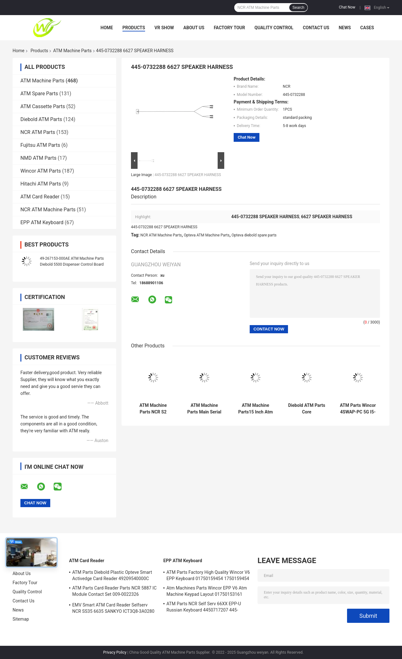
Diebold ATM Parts (41, 119)
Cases (367, 27)
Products (133, 27)
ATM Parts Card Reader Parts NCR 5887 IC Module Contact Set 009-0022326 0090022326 (114, 592)
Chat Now (347, 7)
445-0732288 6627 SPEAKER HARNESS (188, 175)
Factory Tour (229, 27)
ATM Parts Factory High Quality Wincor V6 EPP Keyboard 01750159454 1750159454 (208, 575)
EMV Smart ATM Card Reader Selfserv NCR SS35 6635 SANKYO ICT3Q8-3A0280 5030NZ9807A (113, 609)
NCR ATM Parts (37, 132)
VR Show (164, 27)
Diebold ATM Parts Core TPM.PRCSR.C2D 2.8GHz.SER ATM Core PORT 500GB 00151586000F (306, 409)
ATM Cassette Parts (42, 106)
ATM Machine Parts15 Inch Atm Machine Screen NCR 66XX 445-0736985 (255, 409)
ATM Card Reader (39, 197)
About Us (193, 27)
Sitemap (21, 619)
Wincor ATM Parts (40, 171)
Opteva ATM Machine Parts (206, 235)
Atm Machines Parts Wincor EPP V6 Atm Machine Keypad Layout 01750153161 (206, 591)
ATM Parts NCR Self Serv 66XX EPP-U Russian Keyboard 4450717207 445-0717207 (203, 607)
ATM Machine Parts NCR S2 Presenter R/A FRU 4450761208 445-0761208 (152, 409)
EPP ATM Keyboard (41, 222)
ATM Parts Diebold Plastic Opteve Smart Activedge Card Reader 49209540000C (112, 575)
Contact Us (316, 27)
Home (106, 27)
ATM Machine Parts (72, 50)
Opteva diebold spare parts (253, 235)
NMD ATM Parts (38, 158)
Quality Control (273, 27)
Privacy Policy (115, 652)
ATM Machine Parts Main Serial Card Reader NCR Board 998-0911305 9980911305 (204, 409)
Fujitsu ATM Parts (40, 145)
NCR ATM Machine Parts (48, 210)
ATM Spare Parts (39, 94)
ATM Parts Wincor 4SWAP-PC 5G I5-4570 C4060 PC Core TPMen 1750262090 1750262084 (358, 409)
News (345, 27)
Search (298, 7)
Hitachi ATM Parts (40, 184)
